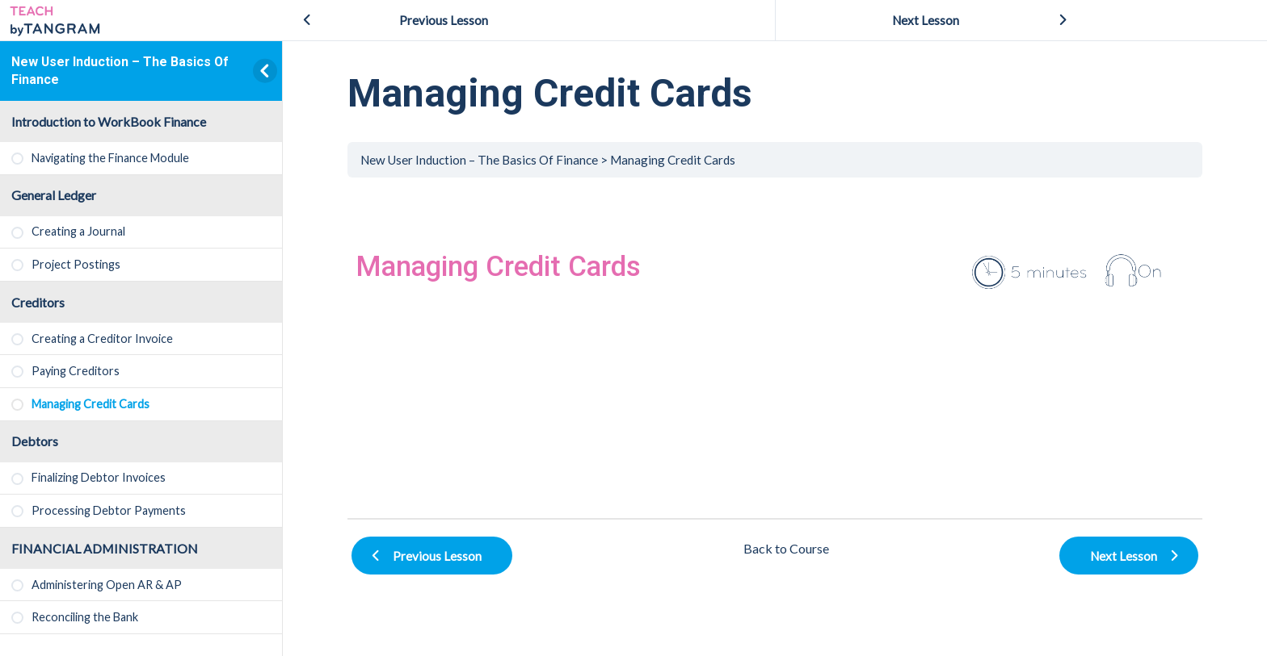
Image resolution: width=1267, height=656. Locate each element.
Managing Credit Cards (672, 160)
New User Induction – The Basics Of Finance (479, 160)
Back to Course (786, 548)
